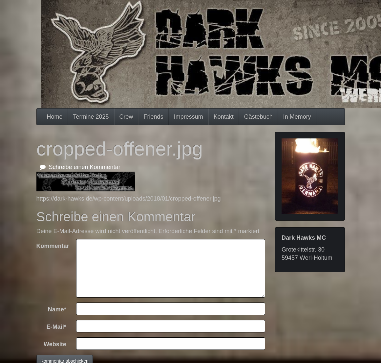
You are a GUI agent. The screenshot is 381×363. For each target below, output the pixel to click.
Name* (57, 309)
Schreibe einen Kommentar (80, 167)
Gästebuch (258, 116)
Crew (126, 116)
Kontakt (224, 116)
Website (55, 344)
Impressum (188, 116)
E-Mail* (56, 327)
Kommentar (52, 246)
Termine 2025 (91, 116)
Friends (153, 116)
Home (55, 116)
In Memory (297, 116)
